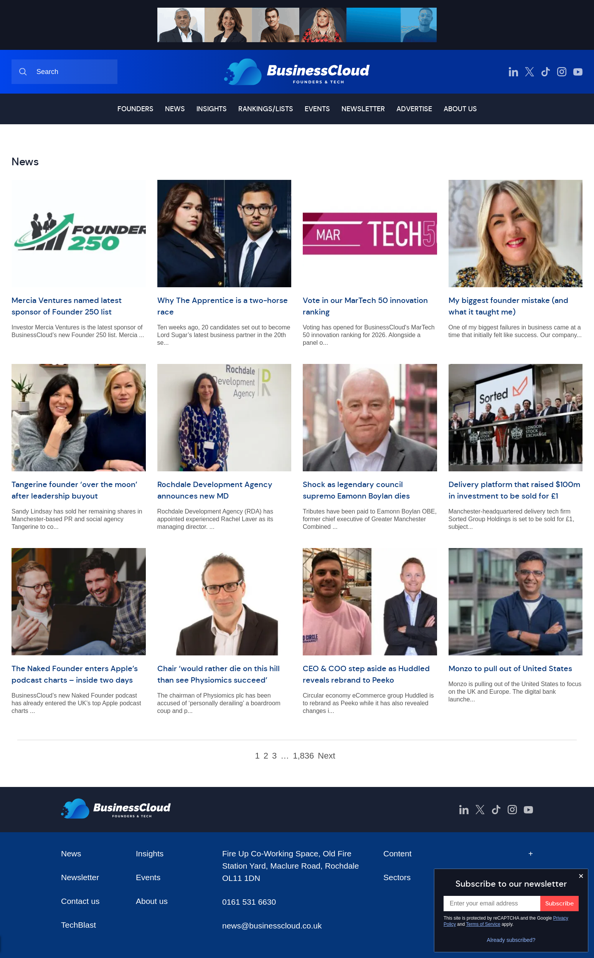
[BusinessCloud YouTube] (577, 71)
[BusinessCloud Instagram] (561, 71)
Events (317, 109)
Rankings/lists (265, 109)
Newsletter (363, 109)
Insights (211, 109)
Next (326, 756)
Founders (135, 109)
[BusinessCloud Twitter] (529, 71)
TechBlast (78, 924)
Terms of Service (483, 924)
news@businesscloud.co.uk (272, 925)
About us (460, 109)
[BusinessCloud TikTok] (545, 71)
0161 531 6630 (249, 901)
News (175, 109)
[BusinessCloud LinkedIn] (513, 71)
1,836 (303, 756)
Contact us (80, 901)
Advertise (414, 109)
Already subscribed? (511, 940)
